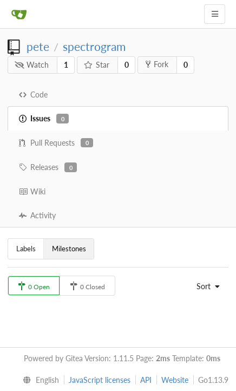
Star (97, 64)
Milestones (69, 248)
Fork (157, 64)
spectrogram (94, 46)
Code (33, 94)
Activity (37, 215)
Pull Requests (56, 143)
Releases (48, 167)
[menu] (205, 286)
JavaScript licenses (99, 380)
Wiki (32, 191)
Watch (32, 64)
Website (174, 380)
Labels (26, 248)
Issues (44, 118)
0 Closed (87, 286)
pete (38, 46)
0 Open (34, 286)
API (146, 380)
